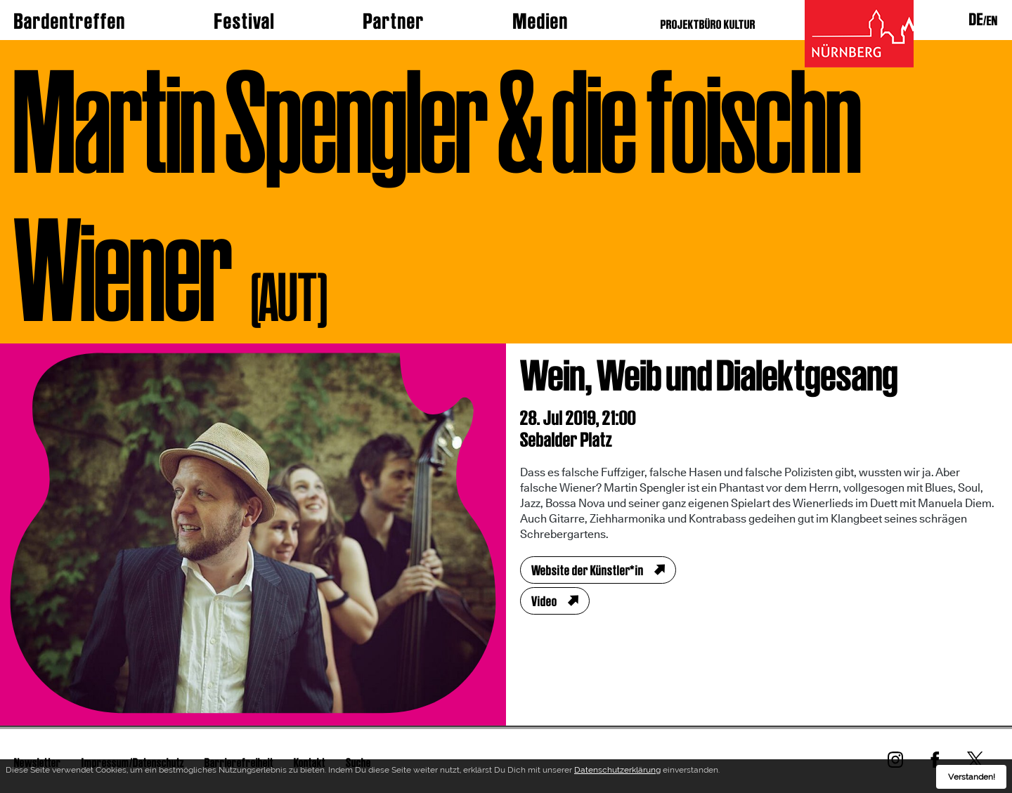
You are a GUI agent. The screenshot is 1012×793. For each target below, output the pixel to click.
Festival (244, 21)
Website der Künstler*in (587, 570)
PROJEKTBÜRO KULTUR (708, 24)
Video (544, 601)
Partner (393, 21)
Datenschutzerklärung (617, 772)
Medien (541, 21)
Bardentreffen (70, 21)
